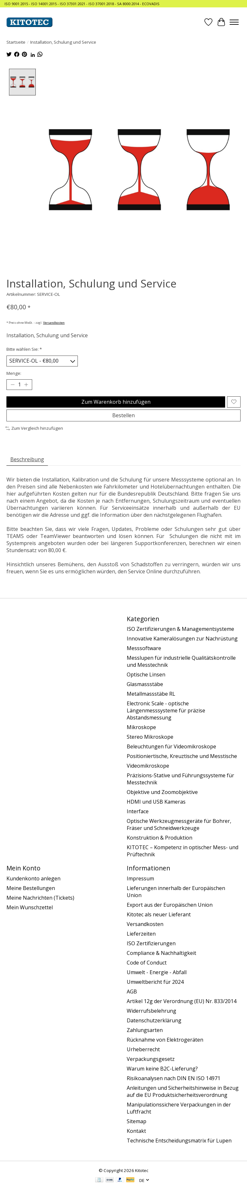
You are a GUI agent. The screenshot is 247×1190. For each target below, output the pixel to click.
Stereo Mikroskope (150, 736)
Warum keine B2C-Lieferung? (162, 1068)
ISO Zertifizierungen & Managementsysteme (180, 628)
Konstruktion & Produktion (159, 837)
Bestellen (123, 415)
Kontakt (136, 1130)
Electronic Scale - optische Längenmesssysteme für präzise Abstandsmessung (166, 710)
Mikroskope (141, 727)
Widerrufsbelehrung (151, 1010)
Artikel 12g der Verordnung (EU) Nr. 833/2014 (181, 1001)
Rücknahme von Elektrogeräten (165, 1039)
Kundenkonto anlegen (33, 878)
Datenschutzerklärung (154, 1020)
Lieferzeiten (141, 933)
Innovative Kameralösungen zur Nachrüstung (182, 638)
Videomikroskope (148, 765)
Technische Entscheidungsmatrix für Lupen (179, 1140)
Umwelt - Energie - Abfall (157, 972)
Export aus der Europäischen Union (170, 904)
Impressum (140, 878)
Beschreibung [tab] (27, 459)
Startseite (15, 42)
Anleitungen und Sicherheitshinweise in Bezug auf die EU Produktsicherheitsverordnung (183, 1091)
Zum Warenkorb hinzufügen (116, 401)
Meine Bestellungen (30, 888)
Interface (138, 811)
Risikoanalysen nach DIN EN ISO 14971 (173, 1078)
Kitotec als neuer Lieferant (159, 914)
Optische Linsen (146, 674)
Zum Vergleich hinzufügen (34, 428)
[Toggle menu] (234, 22)
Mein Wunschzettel (29, 907)
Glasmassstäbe (145, 684)
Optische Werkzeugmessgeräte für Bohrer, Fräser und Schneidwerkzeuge (179, 824)
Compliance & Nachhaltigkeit (161, 952)
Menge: (13, 373)
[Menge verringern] (12, 384)
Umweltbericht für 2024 (155, 981)
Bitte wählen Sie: (24, 349)
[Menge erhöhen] (26, 384)
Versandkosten (54, 323)
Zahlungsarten (145, 1030)
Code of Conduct (147, 962)
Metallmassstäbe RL (151, 693)
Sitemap (136, 1121)
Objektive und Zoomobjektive (162, 792)
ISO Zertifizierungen (151, 943)
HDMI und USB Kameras (156, 801)
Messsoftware (144, 648)
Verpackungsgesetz (151, 1058)
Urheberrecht (143, 1049)
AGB (132, 991)
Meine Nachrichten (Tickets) (40, 897)
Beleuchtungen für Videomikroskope (171, 746)
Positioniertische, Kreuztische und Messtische (182, 756)
